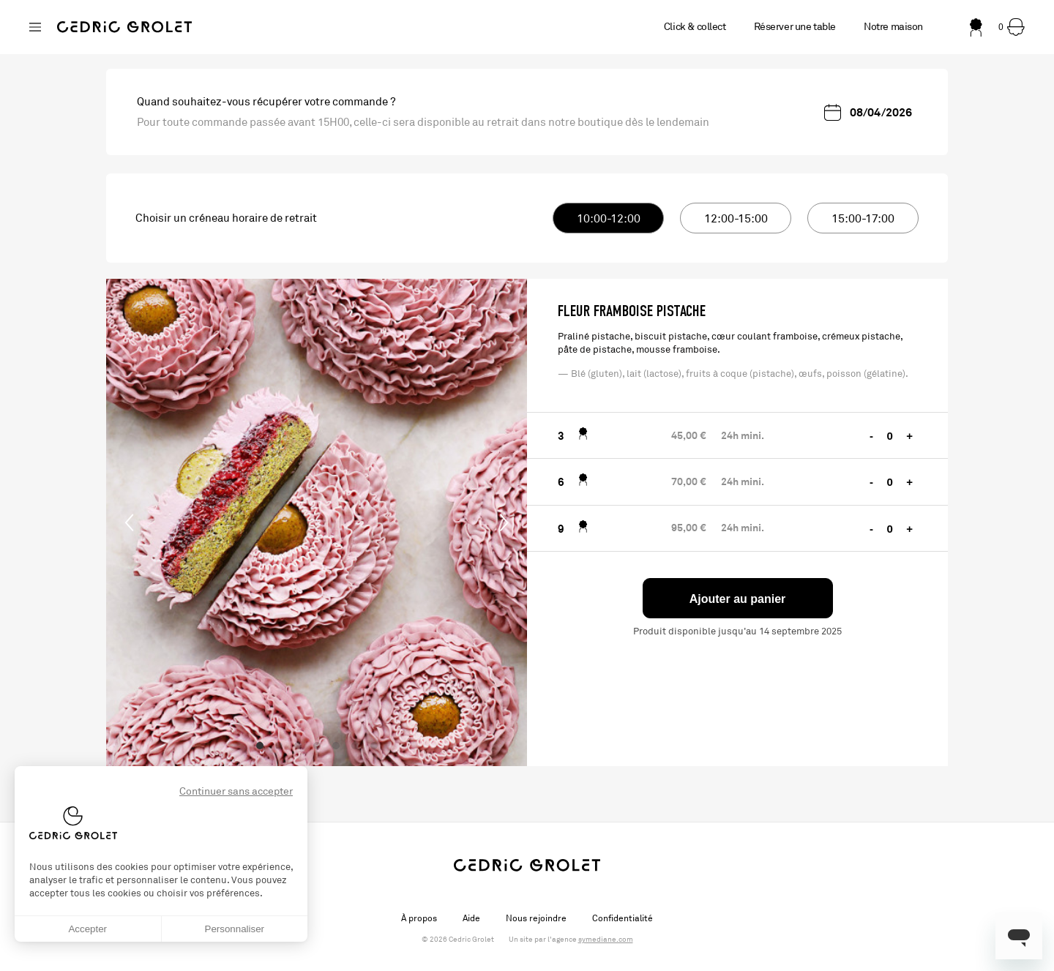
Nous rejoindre (536, 918)
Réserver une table (795, 26)
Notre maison (893, 26)
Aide (471, 918)
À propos (419, 918)
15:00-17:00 (862, 218)
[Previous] (129, 522)
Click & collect (695, 26)
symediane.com (605, 939)
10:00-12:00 (608, 218)
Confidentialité (622, 918)
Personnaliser (235, 928)
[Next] (503, 522)
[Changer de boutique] (35, 27)
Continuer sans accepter (236, 791)
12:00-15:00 (736, 218)
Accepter (87, 928)
